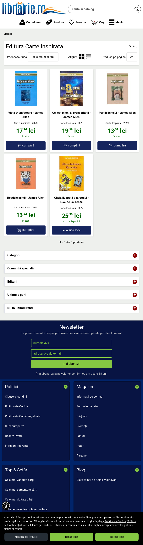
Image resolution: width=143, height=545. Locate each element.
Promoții (82, 426)
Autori (80, 445)
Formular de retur (88, 406)
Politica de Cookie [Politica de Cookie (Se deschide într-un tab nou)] (115, 521)
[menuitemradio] (81, 57)
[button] (116, 22)
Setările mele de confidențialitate (26, 509)
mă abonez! (71, 364)
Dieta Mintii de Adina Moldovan (97, 480)
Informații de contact (90, 396)
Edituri (81, 436)
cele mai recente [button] (43, 57)
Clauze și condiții (16, 396)
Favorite (77, 22)
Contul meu (30, 22)
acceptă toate (117, 536)
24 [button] (132, 57)
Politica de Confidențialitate (22, 416)
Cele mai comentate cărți (21, 489)
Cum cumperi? (14, 426)
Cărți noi (82, 416)
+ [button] (135, 255)
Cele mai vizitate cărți (19, 499)
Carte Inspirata (22, 123)
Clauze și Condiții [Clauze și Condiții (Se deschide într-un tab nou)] (40, 524)
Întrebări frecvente (16, 445)
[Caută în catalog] (137, 9)
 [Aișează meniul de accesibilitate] (6, 505)
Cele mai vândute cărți (19, 480)
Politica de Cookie (16, 406)
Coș (97, 22)
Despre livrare (14, 436)
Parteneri (82, 455)
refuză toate (71, 536)
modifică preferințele (26, 536)
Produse (55, 22)
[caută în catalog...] (100, 9)
